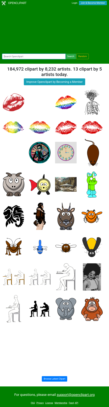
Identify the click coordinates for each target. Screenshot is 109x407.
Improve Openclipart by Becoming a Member (54, 82)
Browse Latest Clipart (54, 378)
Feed (71, 403)
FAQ (33, 403)
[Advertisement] (54, 30)
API (76, 403)
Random (82, 56)
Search (70, 56)
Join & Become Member (93, 3)
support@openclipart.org (76, 395)
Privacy (40, 403)
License (49, 403)
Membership (60, 403)
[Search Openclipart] (33, 56)
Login (74, 3)
